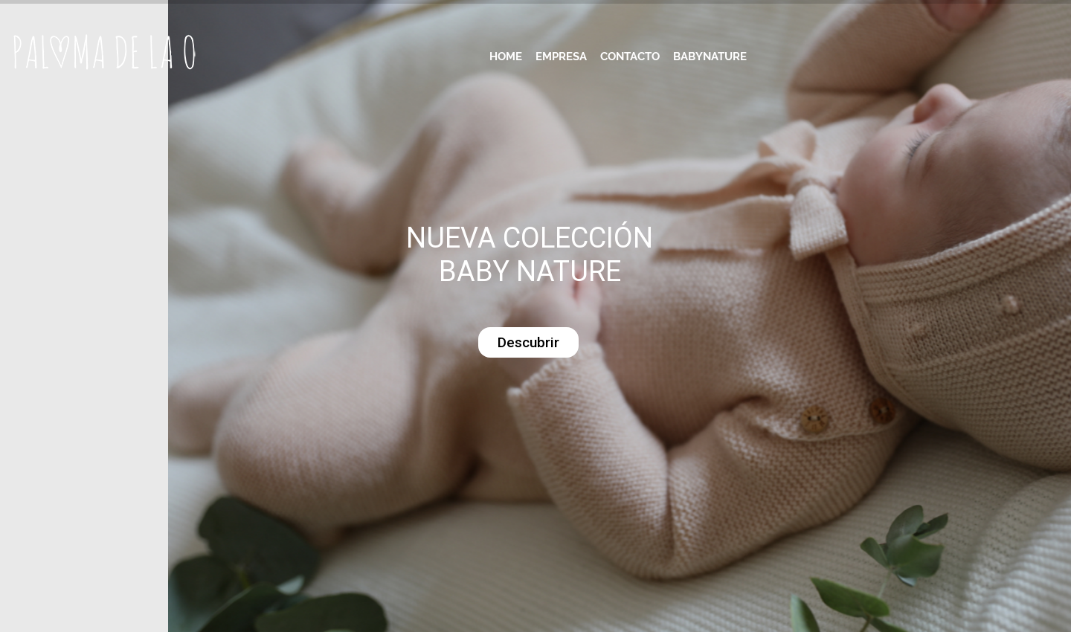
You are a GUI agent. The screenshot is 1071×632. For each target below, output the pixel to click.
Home (505, 56)
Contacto (630, 56)
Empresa (561, 56)
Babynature (710, 56)
